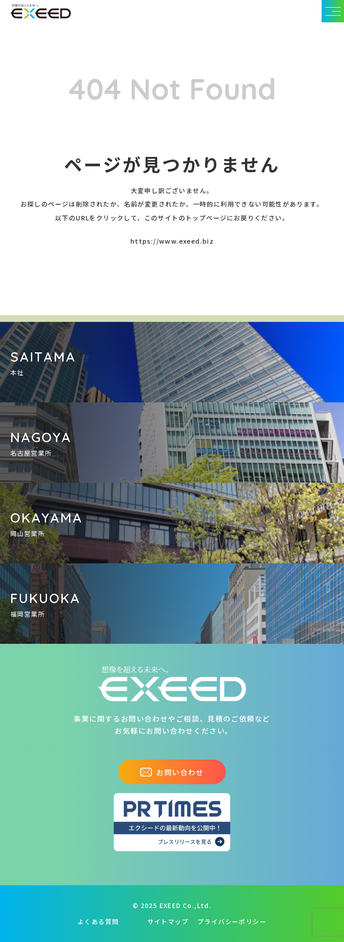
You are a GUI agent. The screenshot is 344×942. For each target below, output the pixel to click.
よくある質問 (98, 921)
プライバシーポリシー (232, 921)
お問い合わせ (172, 772)
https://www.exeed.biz (172, 241)
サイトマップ (168, 921)
